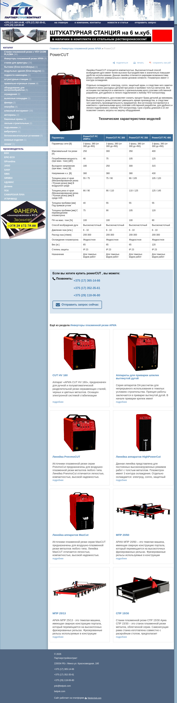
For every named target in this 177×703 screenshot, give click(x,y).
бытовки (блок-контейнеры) (21, 67)
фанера (10, 102)
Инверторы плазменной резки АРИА (25, 58)
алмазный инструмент (18, 110)
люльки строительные (18, 123)
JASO (7, 165)
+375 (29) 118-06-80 (87, 295)
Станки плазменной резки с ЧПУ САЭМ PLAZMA (25, 53)
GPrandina (9, 161)
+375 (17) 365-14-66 (87, 280)
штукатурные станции (17, 79)
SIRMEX (8, 178)
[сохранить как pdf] (160, 63)
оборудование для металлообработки (16, 88)
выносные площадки (17, 98)
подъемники (12, 127)
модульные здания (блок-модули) (24, 71)
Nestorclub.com (94, 698)
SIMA (7, 174)
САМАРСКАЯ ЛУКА (14, 194)
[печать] (138, 63)
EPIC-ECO (9, 157)
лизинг (9, 144)
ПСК (6, 190)
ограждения (12, 94)
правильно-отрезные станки (21, 83)
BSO (6, 153)
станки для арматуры (18, 62)
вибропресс (12, 131)
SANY (7, 170)
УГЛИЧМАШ (10, 199)
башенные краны (15, 119)
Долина (8, 186)
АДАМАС (9, 182)
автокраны (11, 115)
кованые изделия (15, 140)
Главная (54, 48)
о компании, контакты (88, 22)
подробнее (58, 402)
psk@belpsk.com (62, 686)
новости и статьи (117, 22)
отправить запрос (145, 22)
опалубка (11, 106)
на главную (61, 22)
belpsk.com (59, 691)
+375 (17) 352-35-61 (87, 288)
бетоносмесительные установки (23, 135)
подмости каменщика (17, 75)
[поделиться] (120, 63)
